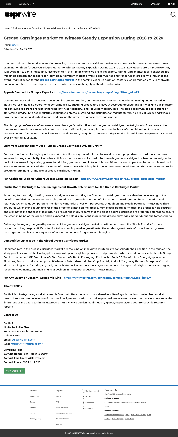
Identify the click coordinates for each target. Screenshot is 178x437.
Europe (116, 402)
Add (171, 3)
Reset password (62, 408)
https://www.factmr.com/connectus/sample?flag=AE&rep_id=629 (107, 277)
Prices (8, 3)
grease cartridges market (57, 79)
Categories (26, 3)
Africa (107, 402)
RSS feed (59, 424)
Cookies (33, 408)
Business (16, 28)
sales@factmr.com (23, 339)
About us (33, 391)
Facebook (88, 403)
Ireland (121, 415)
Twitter (86, 397)
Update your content (64, 413)
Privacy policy (35, 419)
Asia (111, 402)
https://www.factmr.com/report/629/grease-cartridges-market (123, 178)
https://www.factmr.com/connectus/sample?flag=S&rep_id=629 (96, 92)
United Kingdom (117, 419)
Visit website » (14, 370)
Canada (115, 415)
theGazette (127, 394)
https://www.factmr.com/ (27, 343)
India (127, 415)
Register (137, 3)
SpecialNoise (94, 433)
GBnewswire (117, 394)
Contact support (90, 391)
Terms (32, 413)
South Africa (129, 419)
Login (155, 3)
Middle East (125, 402)
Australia (108, 415)
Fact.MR (14, 44)
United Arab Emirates (138, 415)
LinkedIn (87, 409)
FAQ (57, 402)
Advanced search (62, 419)
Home (7, 28)
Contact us (34, 396)
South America (135, 402)
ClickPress (108, 394)
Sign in (58, 396)
